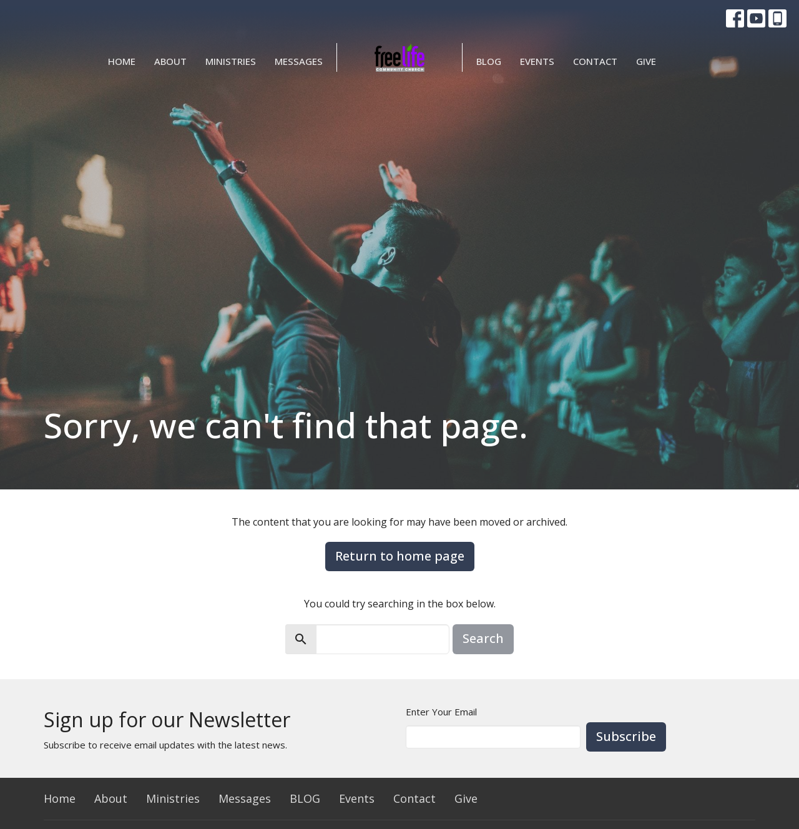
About (170, 61)
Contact (595, 61)
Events (537, 61)
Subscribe (626, 736)
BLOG (488, 61)
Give (646, 61)
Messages (299, 61)
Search (483, 638)
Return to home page (399, 555)
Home (121, 61)
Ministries (230, 61)
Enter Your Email (441, 711)
